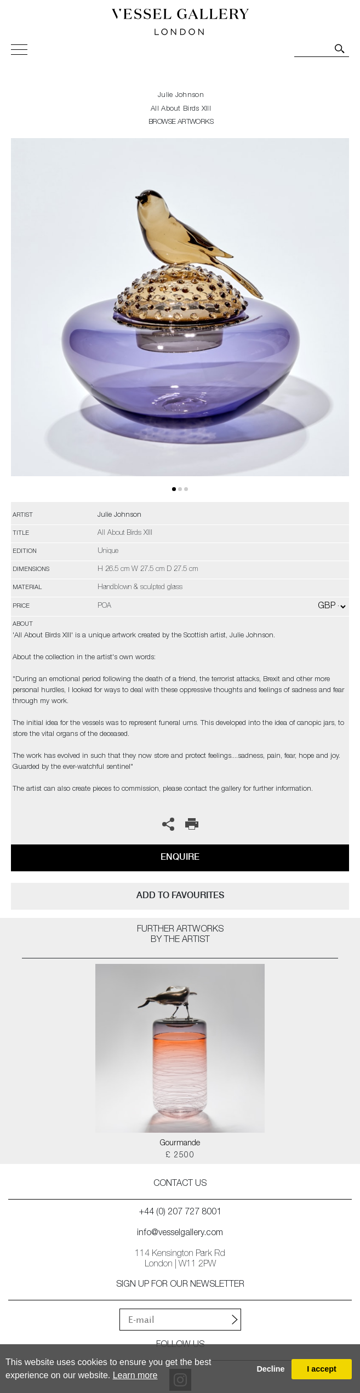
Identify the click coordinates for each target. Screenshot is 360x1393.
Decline (270, 1369)
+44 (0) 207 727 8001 (180, 1212)
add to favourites (180, 895)
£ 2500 (180, 1156)
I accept (321, 1369)
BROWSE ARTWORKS (180, 122)
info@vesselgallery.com (180, 1233)
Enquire (180, 857)
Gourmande (180, 1143)
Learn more (135, 1375)
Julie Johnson (181, 95)
